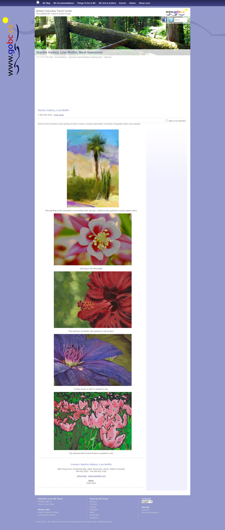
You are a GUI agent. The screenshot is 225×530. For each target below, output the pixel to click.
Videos (132, 3)
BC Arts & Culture (107, 3)
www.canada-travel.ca (46, 515)
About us (93, 501)
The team (93, 504)
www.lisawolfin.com (97, 476)
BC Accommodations (64, 3)
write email (59, 115)
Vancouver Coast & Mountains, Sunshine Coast (85, 57)
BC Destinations (60, 57)
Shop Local (144, 3)
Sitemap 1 (146, 510)
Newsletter (94, 510)
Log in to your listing (46, 504)
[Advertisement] (112, 82)
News (92, 512)
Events (122, 3)
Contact (93, 507)
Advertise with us (44, 501)
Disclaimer (94, 518)
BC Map (46, 3)
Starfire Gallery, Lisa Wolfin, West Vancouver (69, 52)
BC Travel (49, 57)
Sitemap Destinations (150, 512)
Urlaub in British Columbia (48, 512)
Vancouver (107, 57)
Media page (94, 515)
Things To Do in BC (86, 3)
